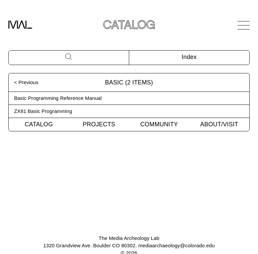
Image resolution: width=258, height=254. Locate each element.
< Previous (26, 82)
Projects (99, 124)
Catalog (39, 124)
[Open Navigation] (244, 25)
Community (159, 124)
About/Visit (219, 124)
